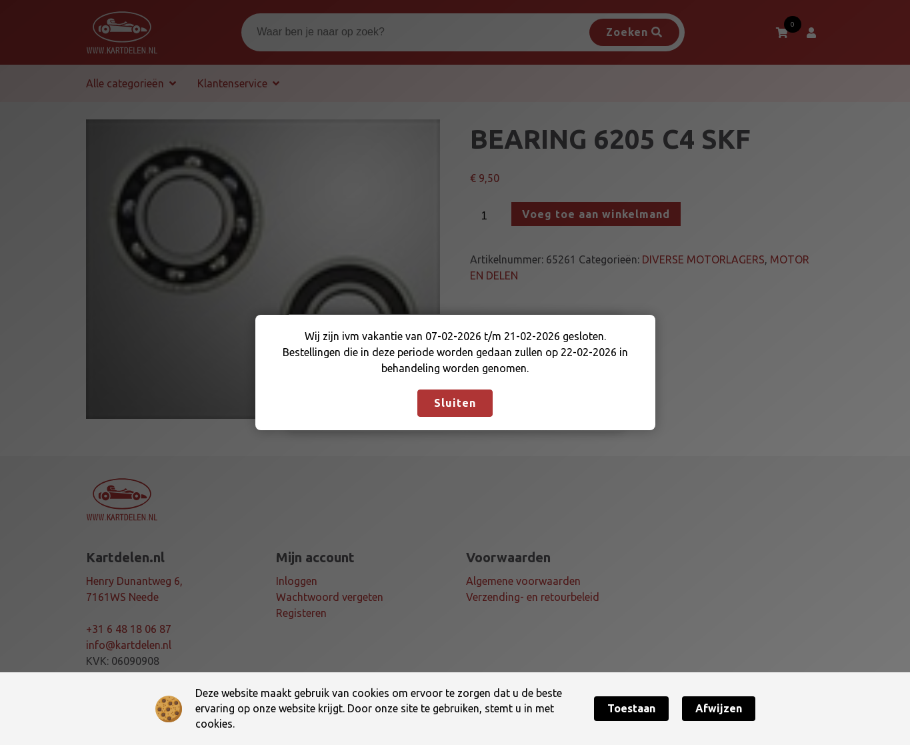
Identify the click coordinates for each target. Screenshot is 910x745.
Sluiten (455, 403)
